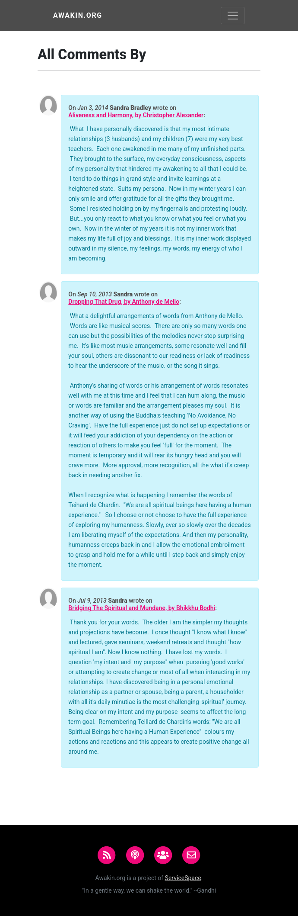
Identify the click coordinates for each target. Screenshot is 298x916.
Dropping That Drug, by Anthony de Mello (123, 302)
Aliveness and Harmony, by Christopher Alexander (135, 115)
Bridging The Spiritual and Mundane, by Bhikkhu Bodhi (141, 608)
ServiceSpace (183, 877)
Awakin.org (77, 15)
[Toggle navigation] (233, 15)
